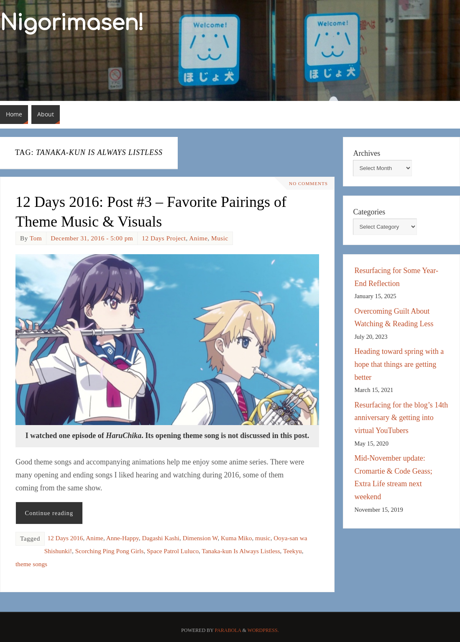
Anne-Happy (122, 537)
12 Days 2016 (65, 537)
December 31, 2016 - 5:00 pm (92, 238)
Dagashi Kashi (160, 537)
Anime (198, 238)
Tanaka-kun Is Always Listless (241, 550)
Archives (366, 153)
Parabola (228, 630)
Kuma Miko (236, 537)
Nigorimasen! (72, 23)
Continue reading (49, 513)
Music (219, 238)
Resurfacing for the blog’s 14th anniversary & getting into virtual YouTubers (401, 418)
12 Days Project (164, 238)
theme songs (31, 563)
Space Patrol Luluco (173, 550)
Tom (36, 238)
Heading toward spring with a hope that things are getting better (399, 364)
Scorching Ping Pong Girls (109, 550)
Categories (369, 212)
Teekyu (292, 550)
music (263, 537)
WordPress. (263, 630)
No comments (306, 183)
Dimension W (200, 537)
